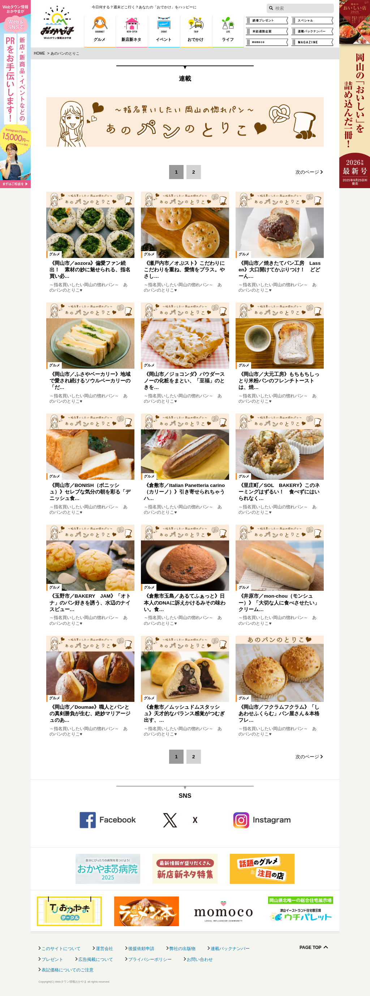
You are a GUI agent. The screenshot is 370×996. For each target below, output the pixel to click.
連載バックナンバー (230, 948)
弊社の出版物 (182, 948)
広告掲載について (95, 959)
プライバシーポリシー (150, 959)
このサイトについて (61, 948)
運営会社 (104, 948)
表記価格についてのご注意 (68, 969)
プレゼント (52, 959)
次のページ (307, 172)
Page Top (311, 948)
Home (39, 53)
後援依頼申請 (141, 948)
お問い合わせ (200, 959)
